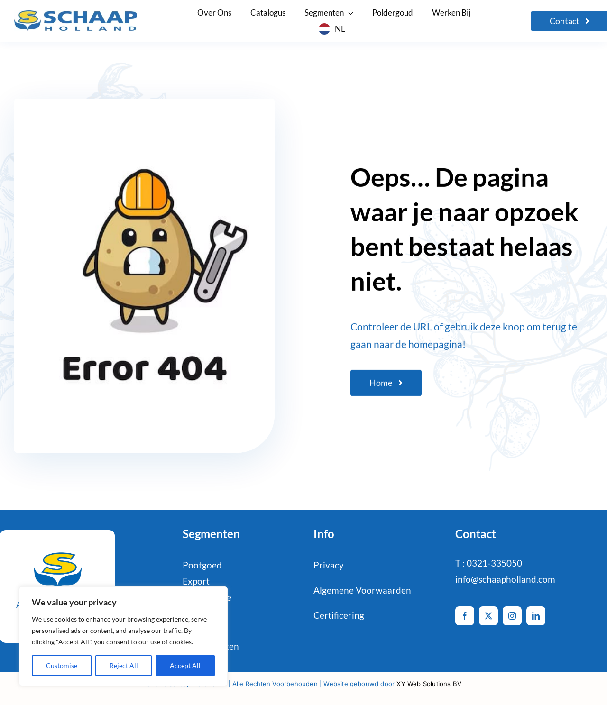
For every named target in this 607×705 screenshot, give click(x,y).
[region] (123, 636)
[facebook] (464, 615)
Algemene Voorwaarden (362, 590)
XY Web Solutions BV (428, 683)
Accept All (185, 665)
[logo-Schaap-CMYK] (75, 14)
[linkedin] (535, 615)
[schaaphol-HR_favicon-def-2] (57, 549)
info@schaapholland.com (505, 579)
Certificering (338, 615)
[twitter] (488, 615)
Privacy (328, 564)
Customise (61, 665)
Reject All (124, 665)
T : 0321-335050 (488, 563)
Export (196, 581)
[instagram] (512, 615)
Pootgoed (202, 564)
